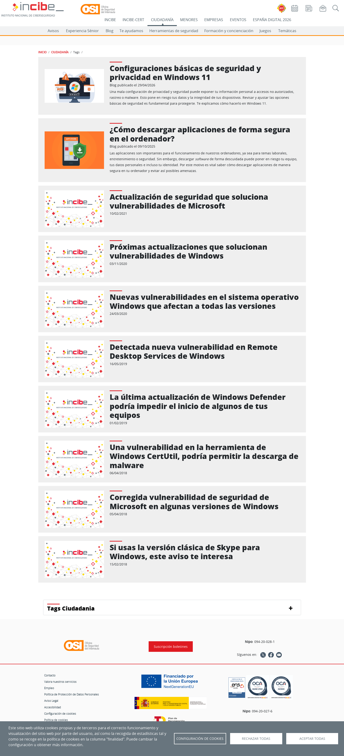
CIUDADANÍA (162, 19)
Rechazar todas (256, 739)
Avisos (53, 30)
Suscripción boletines (171, 646)
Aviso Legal (51, 701)
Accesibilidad (52, 707)
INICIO (42, 52)
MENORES (189, 19)
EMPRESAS (213, 19)
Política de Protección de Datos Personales (71, 694)
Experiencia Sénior (82, 30)
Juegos (265, 30)
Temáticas (287, 30)
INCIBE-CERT (133, 19)
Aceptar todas (312, 739)
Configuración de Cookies (200, 739)
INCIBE (110, 19)
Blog (109, 30)
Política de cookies (56, 720)
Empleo (49, 688)
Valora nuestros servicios (60, 681)
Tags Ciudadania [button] (71, 608)
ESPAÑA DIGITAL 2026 (272, 19)
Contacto (49, 675)
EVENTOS (238, 19)
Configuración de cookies (60, 713)
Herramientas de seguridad (173, 30)
